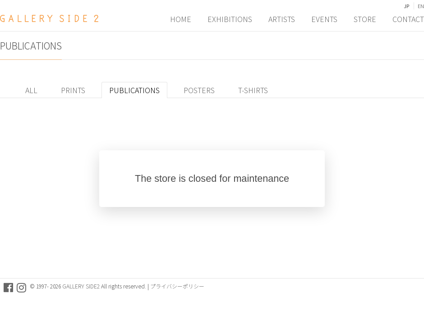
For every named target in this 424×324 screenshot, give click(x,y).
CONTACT (408, 18)
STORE (365, 18)
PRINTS (73, 90)
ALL (31, 90)
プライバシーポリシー (177, 286)
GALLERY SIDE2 (81, 286)
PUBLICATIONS (134, 90)
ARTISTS (281, 18)
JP (406, 5)
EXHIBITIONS (229, 18)
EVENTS (324, 18)
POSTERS (199, 90)
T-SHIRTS (253, 90)
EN (421, 5)
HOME (180, 18)
